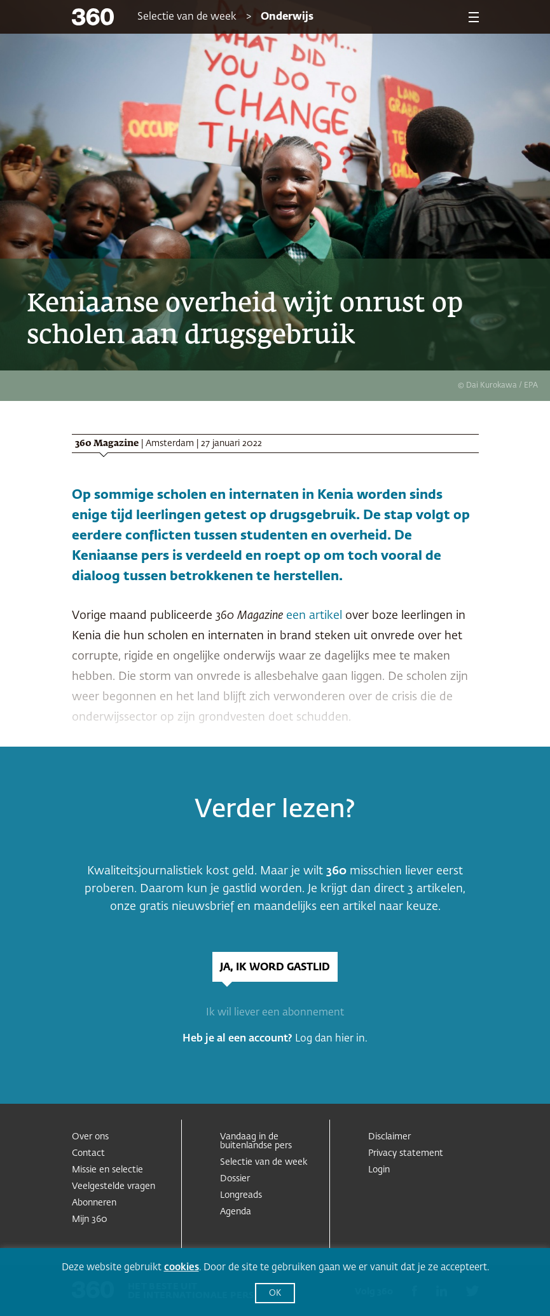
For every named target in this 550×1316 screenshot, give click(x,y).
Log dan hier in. (331, 1039)
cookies (181, 1267)
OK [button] (275, 1293)
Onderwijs (287, 17)
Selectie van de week (187, 17)
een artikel (314, 615)
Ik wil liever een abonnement (275, 1013)
